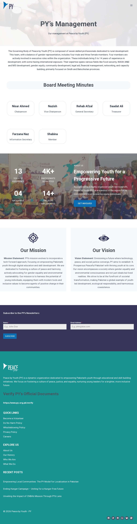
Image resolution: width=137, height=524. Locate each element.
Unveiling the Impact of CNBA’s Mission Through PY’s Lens (32, 495)
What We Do (9, 463)
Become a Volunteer (13, 418)
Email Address (76, 323)
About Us (7, 450)
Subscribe (10, 336)
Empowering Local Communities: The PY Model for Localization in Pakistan (41, 481)
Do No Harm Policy (12, 422)
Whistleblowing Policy (14, 427)
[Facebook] (108, 517)
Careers (7, 436)
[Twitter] (113, 517)
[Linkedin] (117, 517)
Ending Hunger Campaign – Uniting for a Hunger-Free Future (33, 488)
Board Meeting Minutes (68, 85)
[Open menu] (131, 5)
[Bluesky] (127, 517)
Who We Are (9, 459)
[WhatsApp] (122, 517)
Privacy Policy (10, 431)
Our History (9, 454)
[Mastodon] (131, 517)
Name (6, 323)
